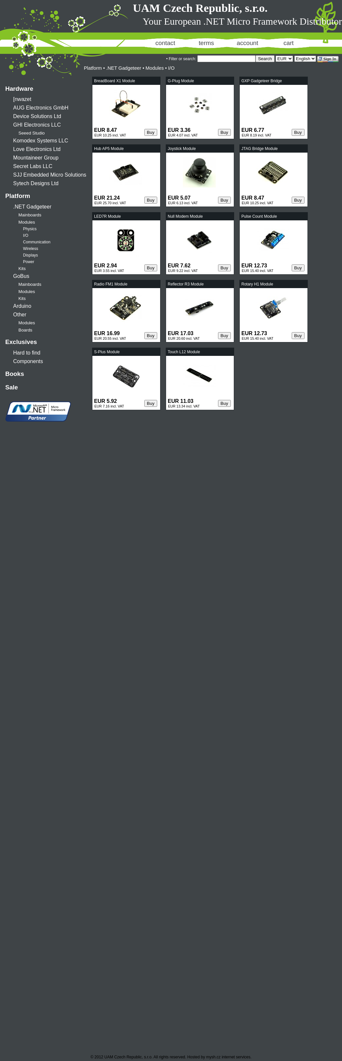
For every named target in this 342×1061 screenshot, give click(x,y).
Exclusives (21, 341)
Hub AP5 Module (109, 148)
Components (28, 361)
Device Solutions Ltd (37, 116)
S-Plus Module (107, 352)
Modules (26, 222)
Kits (22, 268)
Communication (36, 242)
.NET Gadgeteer (32, 207)
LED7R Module (107, 216)
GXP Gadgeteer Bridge (261, 81)
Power (28, 261)
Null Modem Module (185, 216)
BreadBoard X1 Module (114, 81)
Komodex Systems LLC (40, 140)
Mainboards (29, 214)
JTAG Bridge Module (259, 148)
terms (206, 42)
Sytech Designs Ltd (36, 183)
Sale (11, 387)
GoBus (21, 276)
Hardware (19, 88)
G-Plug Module (181, 81)
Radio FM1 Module (110, 284)
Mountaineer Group (36, 157)
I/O (25, 235)
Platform (17, 195)
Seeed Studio (31, 133)
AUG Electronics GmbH (40, 108)
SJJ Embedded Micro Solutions (49, 175)
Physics (30, 229)
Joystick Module (182, 148)
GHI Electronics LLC (37, 125)
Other (19, 314)
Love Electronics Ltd (37, 149)
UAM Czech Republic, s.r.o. (200, 8)
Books (14, 373)
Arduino (22, 306)
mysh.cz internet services (228, 1057)
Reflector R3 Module (186, 284)
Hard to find (26, 353)
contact (165, 42)
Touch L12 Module (184, 352)
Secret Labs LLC (32, 166)
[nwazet (22, 99)
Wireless (30, 248)
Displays (30, 255)
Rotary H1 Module (257, 284)
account (247, 42)
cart (288, 42)
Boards (25, 330)
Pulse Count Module (259, 216)
